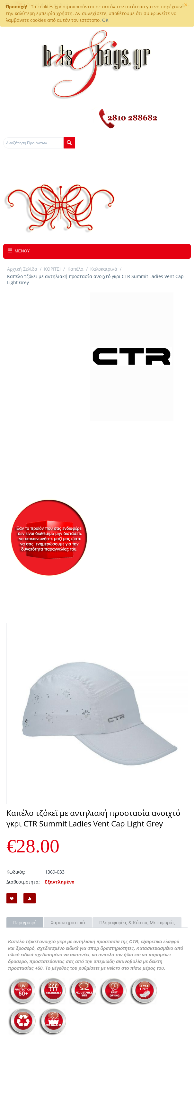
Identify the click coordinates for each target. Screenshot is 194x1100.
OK (105, 20)
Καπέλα (75, 269)
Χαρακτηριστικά (68, 922)
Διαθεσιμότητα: (23, 882)
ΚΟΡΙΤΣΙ (52, 269)
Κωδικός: (15, 872)
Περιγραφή (25, 922)
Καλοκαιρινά (103, 269)
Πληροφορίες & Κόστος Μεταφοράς (137, 922)
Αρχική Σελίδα (22, 269)
